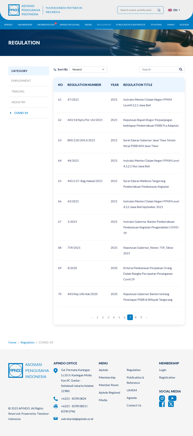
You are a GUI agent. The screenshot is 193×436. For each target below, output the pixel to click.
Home (12, 342)
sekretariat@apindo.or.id (77, 419)
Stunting (156, 24)
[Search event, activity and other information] (136, 10)
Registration (167, 377)
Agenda (184, 24)
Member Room (109, 385)
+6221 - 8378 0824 (73, 398)
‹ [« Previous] (91, 317)
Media (103, 400)
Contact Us (134, 405)
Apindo (103, 370)
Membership (107, 377)
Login (162, 370)
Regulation (27, 342)
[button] (174, 10)
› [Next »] (146, 317)
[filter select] (88, 69)
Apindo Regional (109, 392)
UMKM (132, 390)
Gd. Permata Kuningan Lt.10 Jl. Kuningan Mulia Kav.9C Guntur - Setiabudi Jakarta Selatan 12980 (77, 380)
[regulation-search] (158, 69)
